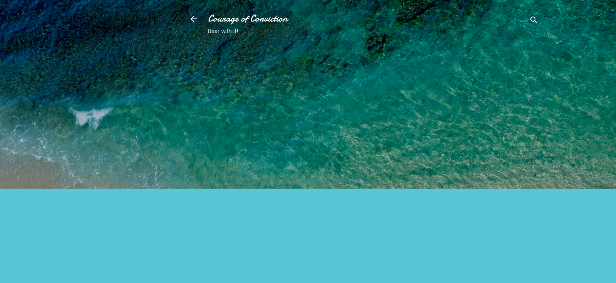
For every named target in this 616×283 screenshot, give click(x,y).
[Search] (534, 21)
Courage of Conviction (248, 18)
